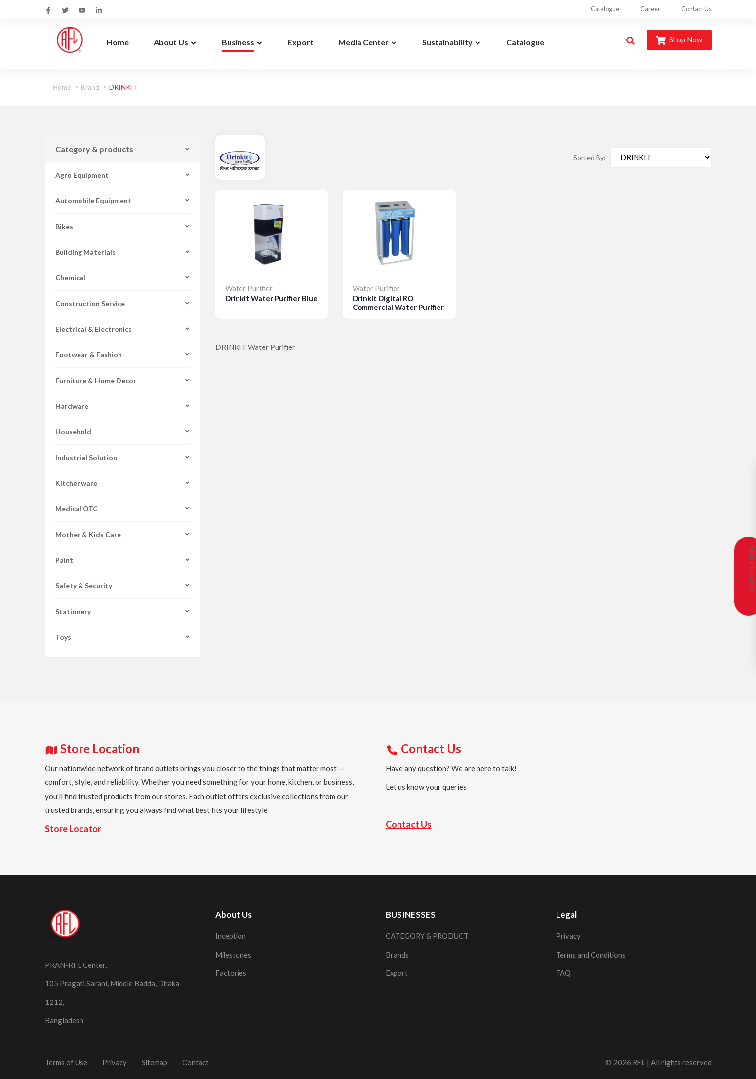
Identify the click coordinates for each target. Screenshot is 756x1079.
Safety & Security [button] (122, 585)
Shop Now (678, 40)
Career (640, 9)
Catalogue (585, 9)
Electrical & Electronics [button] (122, 329)
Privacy (568, 935)
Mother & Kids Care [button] (122, 534)
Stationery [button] (122, 611)
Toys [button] (122, 637)
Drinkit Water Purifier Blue (271, 298)
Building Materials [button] (122, 252)
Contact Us (695, 9)
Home (62, 87)
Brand (90, 87)
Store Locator (73, 828)
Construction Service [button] (122, 303)
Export (397, 972)
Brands (397, 954)
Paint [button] (122, 560)
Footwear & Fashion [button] (122, 354)
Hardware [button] (122, 406)
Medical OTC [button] (122, 508)
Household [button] (122, 431)
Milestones (233, 954)
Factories (231, 972)
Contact (196, 1061)
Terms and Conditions (591, 954)
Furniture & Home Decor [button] (122, 380)
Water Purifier (249, 287)
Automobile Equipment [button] (122, 200)
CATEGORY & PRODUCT (428, 935)
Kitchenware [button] (122, 483)
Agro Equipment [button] (122, 175)
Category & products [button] (122, 149)
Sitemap (155, 1061)
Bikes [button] (122, 226)
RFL (638, 1061)
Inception (230, 935)
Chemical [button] (122, 277)
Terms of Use (66, 1061)
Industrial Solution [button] (122, 457)
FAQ (563, 972)
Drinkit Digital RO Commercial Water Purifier (398, 302)
